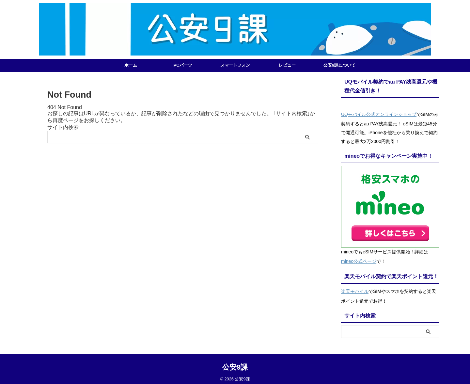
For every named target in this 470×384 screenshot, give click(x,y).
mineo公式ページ (358, 259)
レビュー (287, 65)
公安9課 (235, 363)
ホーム (130, 65)
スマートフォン (235, 65)
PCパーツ (182, 65)
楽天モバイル (354, 288)
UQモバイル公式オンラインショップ (378, 113)
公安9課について (339, 65)
